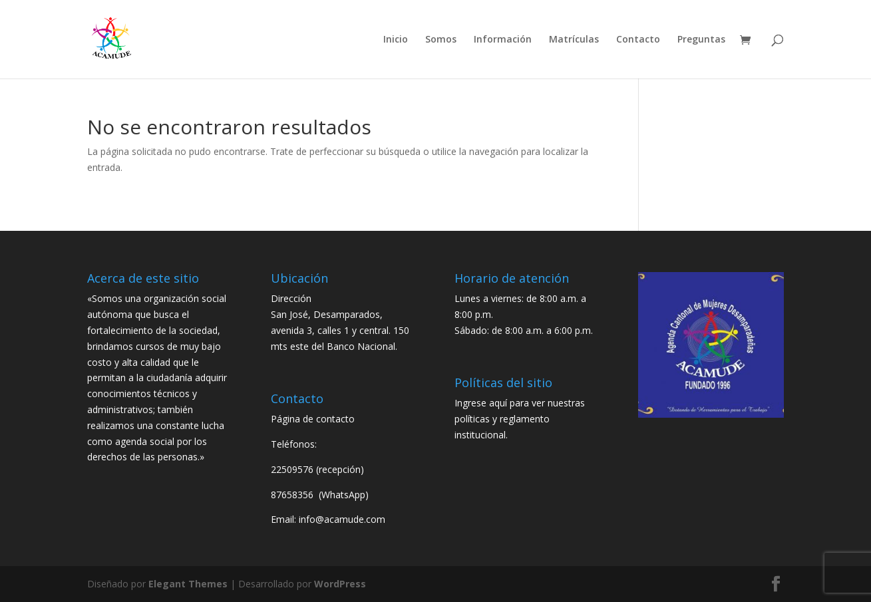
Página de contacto (313, 418)
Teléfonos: (294, 444)
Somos (440, 40)
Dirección (291, 298)
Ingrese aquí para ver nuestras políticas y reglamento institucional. (519, 418)
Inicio (395, 40)
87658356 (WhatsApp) (321, 494)
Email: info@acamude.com (328, 519)
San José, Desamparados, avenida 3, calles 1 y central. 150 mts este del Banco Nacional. (340, 330)
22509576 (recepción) (317, 469)
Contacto (638, 40)
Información (503, 40)
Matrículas (574, 40)
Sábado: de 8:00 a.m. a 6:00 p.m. (523, 330)
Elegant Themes (188, 583)
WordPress (340, 583)
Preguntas (701, 40)
